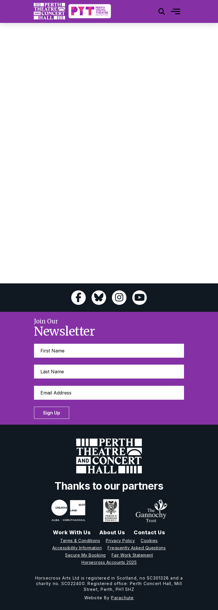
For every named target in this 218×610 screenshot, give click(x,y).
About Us (112, 532)
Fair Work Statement (132, 555)
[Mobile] (171, 11)
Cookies (149, 540)
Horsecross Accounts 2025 (109, 562)
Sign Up (51, 413)
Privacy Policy (120, 540)
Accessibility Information (77, 547)
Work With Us (72, 532)
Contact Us (149, 532)
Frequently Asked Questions (137, 547)
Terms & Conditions (80, 540)
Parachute (122, 597)
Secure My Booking (85, 555)
